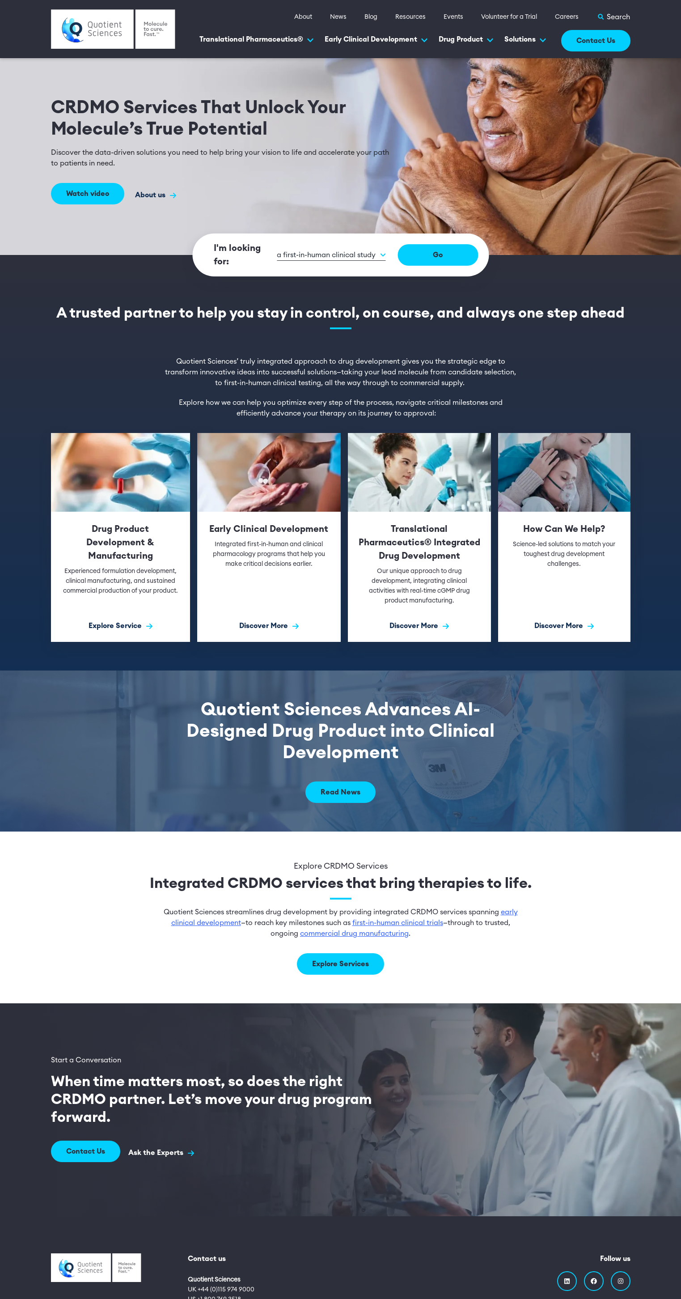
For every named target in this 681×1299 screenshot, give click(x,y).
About (303, 17)
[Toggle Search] (613, 17)
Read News (340, 792)
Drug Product (466, 40)
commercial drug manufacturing (354, 933)
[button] (356, 255)
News (338, 17)
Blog (370, 17)
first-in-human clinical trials (397, 922)
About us (155, 195)
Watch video (87, 195)
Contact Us (595, 40)
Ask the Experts (164, 1151)
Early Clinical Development (376, 40)
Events (453, 17)
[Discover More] (269, 537)
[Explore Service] (120, 537)
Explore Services (340, 964)
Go (459, 255)
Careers (567, 17)
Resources (410, 17)
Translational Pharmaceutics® (256, 40)
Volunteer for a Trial (509, 17)
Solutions (525, 40)
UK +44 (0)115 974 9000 (221, 1287)
